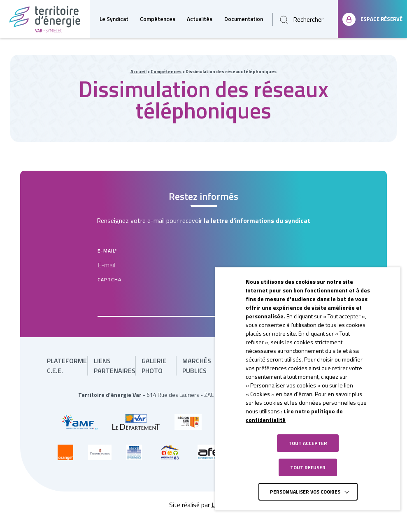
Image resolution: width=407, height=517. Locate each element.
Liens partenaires (114, 366)
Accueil (138, 71)
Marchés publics (196, 366)
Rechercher (308, 19)
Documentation (243, 19)
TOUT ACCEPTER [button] (307, 443)
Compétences (157, 19)
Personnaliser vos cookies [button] (305, 492)
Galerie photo (154, 366)
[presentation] (160, 301)
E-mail (107, 251)
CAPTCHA (109, 279)
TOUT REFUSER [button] (308, 467)
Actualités (199, 19)
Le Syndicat (114, 19)
